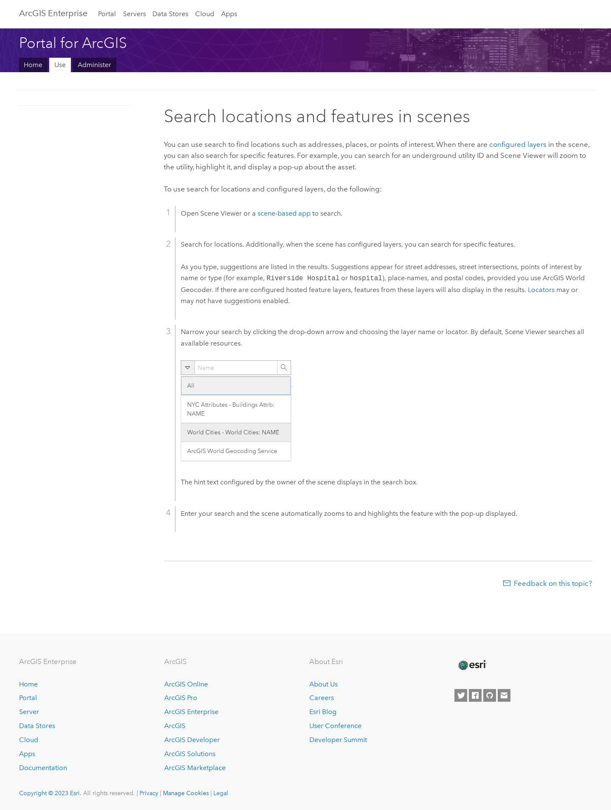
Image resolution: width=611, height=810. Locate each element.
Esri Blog (322, 712)
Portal (107, 14)
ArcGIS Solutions (190, 754)
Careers (321, 698)
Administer (94, 65)
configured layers (518, 144)
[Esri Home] (472, 665)
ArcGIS (174, 726)
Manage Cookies (186, 793)
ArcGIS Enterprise (53, 13)
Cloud (204, 14)
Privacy (149, 793)
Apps (229, 14)
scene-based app (284, 213)
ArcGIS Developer (192, 740)
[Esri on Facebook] (475, 695)
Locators (541, 290)
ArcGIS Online (186, 684)
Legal (220, 793)
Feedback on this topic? (553, 583)
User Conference (335, 726)
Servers (134, 14)
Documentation (43, 768)
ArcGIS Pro (180, 698)
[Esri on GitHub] (489, 695)
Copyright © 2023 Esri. (50, 793)
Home (33, 65)
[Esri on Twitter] (460, 695)
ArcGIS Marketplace (195, 768)
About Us (323, 684)
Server (29, 712)
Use (60, 65)
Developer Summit (338, 740)
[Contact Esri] (504, 695)
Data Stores (170, 14)
